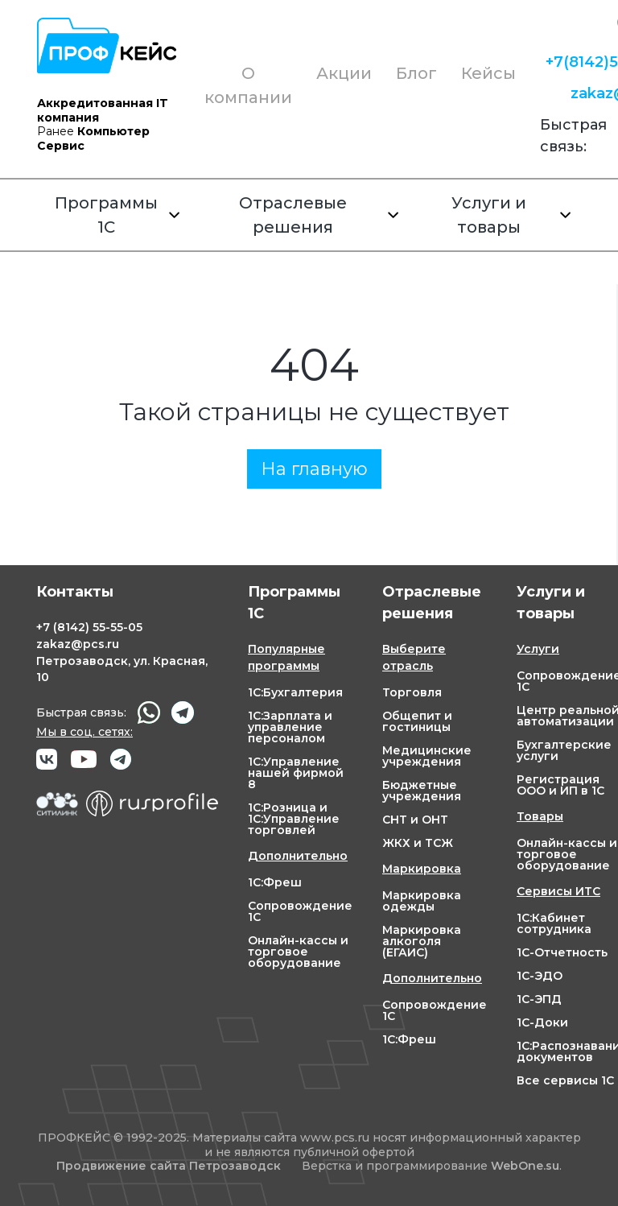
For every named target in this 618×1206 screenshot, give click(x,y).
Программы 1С (117, 215)
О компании (248, 85)
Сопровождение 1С (300, 911)
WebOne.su (525, 1166)
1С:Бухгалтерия (295, 692)
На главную (314, 469)
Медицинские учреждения (427, 756)
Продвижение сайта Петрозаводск (168, 1166)
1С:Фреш (275, 882)
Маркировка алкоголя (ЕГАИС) (421, 941)
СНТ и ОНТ (415, 819)
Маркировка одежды (421, 901)
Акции (344, 73)
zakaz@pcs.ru (77, 644)
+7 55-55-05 (89, 627)
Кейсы (488, 73)
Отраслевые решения (318, 215)
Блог (416, 73)
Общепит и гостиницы (417, 721)
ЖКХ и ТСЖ (417, 843)
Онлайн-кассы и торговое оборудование (298, 952)
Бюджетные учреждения (421, 790)
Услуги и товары (511, 215)
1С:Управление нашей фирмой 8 (296, 773)
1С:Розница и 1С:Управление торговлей (294, 819)
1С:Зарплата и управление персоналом (290, 727)
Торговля (412, 692)
